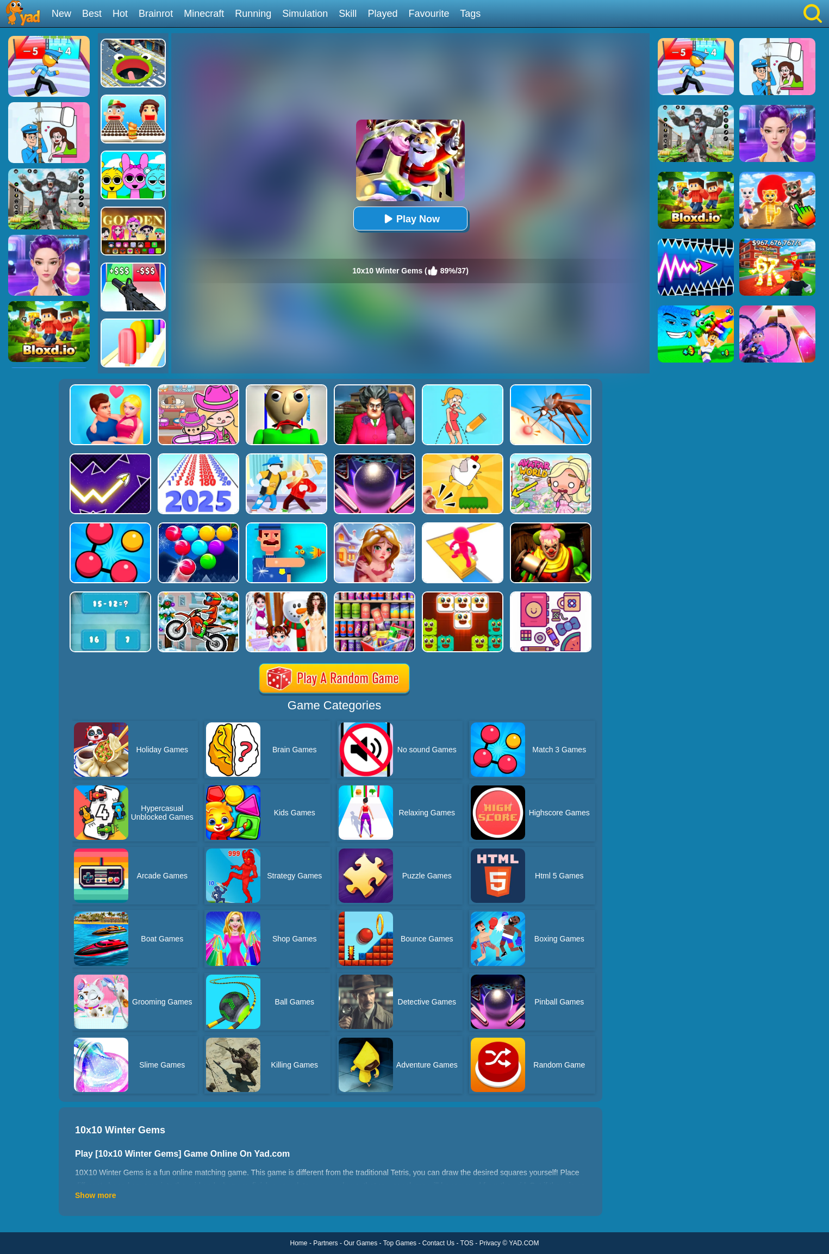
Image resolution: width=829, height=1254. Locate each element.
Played (382, 13)
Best (92, 13)
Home (299, 1243)
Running (253, 13)
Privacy (490, 1243)
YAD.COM (524, 1243)
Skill (348, 13)
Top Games (399, 1243)
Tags (470, 13)
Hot (120, 13)
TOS (466, 1243)
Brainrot (156, 13)
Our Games (360, 1243)
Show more (95, 1195)
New (61, 13)
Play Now (410, 219)
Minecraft (204, 13)
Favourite (428, 13)
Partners (325, 1243)
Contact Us (438, 1243)
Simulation (305, 13)
